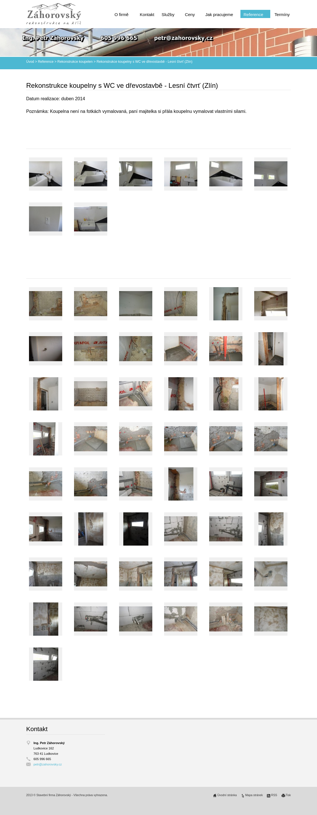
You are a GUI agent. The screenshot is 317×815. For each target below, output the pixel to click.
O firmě (122, 14)
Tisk (288, 795)
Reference (253, 14)
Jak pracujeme (219, 14)
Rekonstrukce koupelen (75, 62)
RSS (274, 795)
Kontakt (147, 14)
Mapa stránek (254, 795)
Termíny (282, 14)
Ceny (190, 14)
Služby (168, 14)
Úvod (30, 62)
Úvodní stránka (227, 795)
